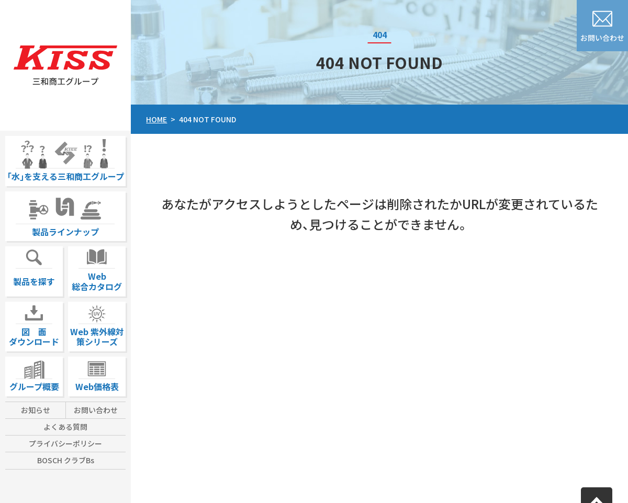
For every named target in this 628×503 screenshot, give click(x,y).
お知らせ (35, 410)
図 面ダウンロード (34, 325)
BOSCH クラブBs (65, 460)
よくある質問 (65, 426)
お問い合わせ (96, 410)
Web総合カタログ (97, 269)
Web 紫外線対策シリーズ (97, 325)
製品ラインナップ (65, 214)
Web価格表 (97, 375)
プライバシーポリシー (65, 443)
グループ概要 (34, 375)
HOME (156, 119)
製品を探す (34, 267)
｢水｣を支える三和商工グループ (65, 159)
